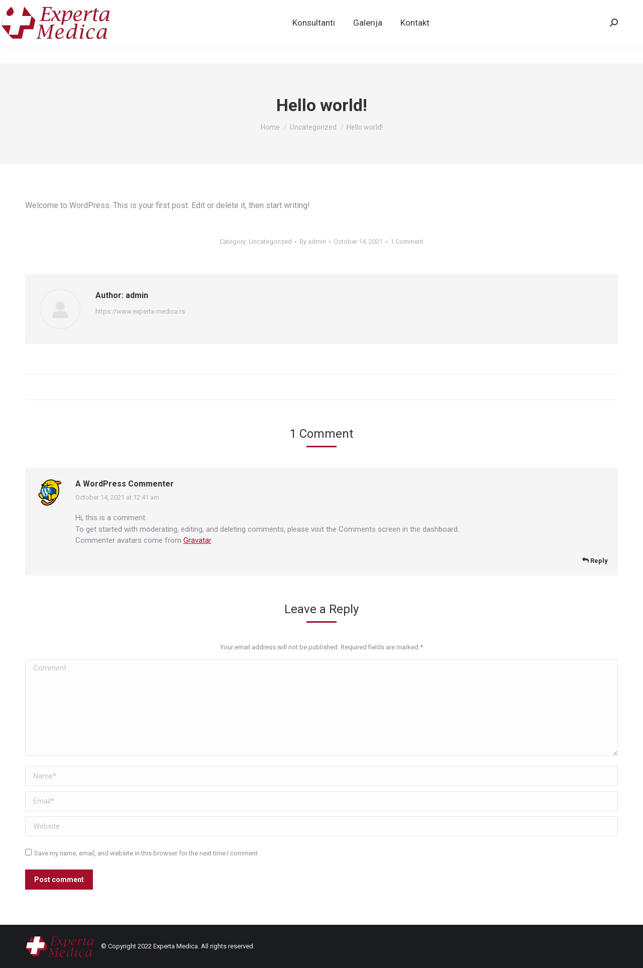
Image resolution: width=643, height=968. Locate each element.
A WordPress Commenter (124, 484)
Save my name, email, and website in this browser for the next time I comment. (146, 853)
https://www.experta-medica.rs (140, 311)
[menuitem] (313, 40)
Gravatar (197, 540)
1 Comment (406, 241)
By (312, 241)
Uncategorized (270, 241)
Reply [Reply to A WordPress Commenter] (595, 560)
